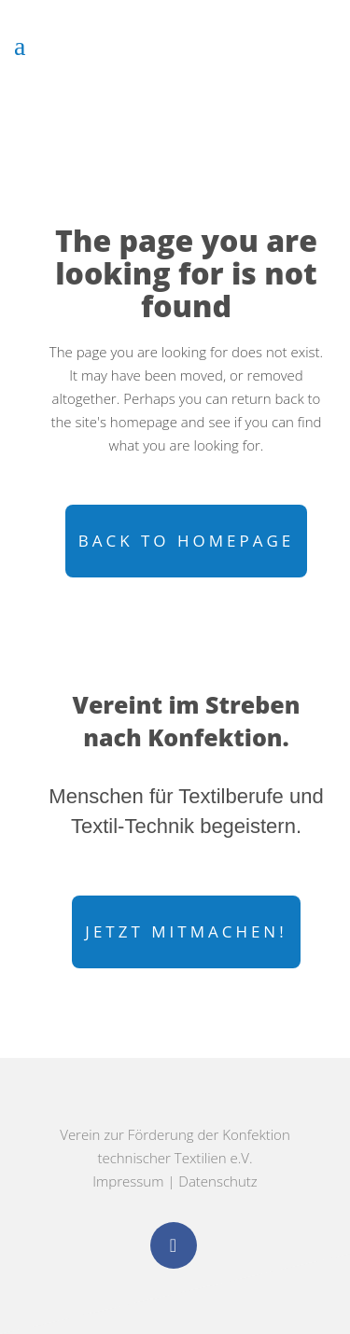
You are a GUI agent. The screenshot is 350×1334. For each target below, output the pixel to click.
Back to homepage (186, 540)
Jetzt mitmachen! (186, 931)
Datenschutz (217, 1181)
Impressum (127, 1181)
